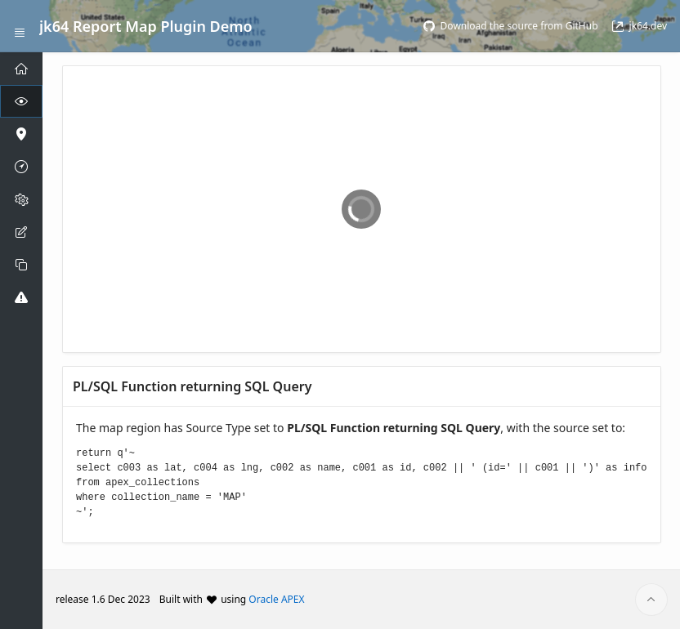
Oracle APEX (276, 599)
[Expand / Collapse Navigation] (20, 26)
